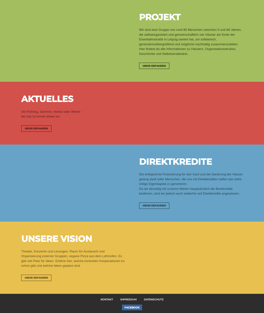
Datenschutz (153, 299)
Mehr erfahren (154, 65)
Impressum (128, 299)
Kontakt (107, 299)
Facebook (132, 307)
